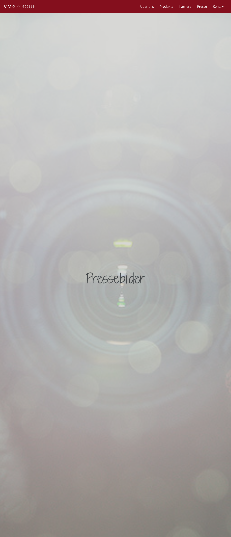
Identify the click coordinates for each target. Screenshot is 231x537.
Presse (202, 6)
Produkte (166, 6)
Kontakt (218, 6)
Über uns (147, 6)
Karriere (185, 6)
